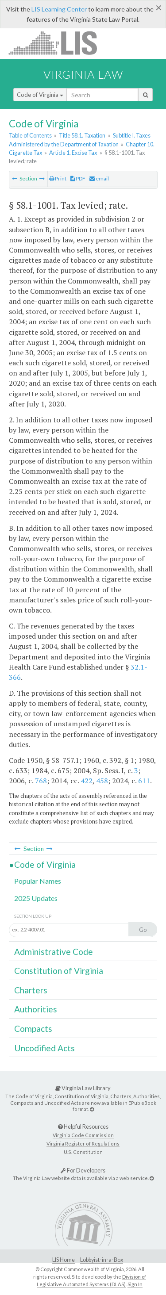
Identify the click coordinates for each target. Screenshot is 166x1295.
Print (57, 178)
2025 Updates (36, 898)
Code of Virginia (40, 94)
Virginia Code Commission (83, 1135)
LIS (57, 43)
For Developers (83, 1170)
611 (144, 780)
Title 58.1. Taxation (82, 135)
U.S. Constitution (83, 1152)
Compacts (33, 1028)
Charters (30, 990)
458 (102, 780)
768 (41, 780)
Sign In (135, 1284)
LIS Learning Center (59, 9)
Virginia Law (83, 74)
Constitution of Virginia (58, 971)
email (99, 178)
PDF (77, 178)
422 (87, 780)
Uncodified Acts (44, 1048)
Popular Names (37, 881)
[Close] (158, 7)
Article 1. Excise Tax (73, 152)
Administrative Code (53, 951)
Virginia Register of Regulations (83, 1143)
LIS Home (63, 1260)
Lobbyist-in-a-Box (101, 1260)
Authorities (35, 1009)
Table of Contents (30, 135)
